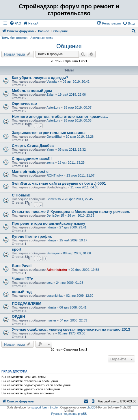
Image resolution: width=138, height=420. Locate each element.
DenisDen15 (55, 215)
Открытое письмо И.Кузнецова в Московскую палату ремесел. (71, 211)
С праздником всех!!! (32, 158)
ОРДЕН (18, 316)
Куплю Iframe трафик (32, 236)
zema (50, 162)
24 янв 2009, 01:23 (69, 282)
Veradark (52, 81)
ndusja (51, 227)
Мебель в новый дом (32, 90)
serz (49, 282)
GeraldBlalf (54, 136)
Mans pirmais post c (30, 171)
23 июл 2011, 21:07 (80, 175)
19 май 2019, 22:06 (72, 94)
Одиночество (24, 103)
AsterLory (53, 107)
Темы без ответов (14, 37)
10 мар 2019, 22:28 (80, 136)
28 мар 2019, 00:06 (78, 120)
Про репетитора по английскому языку (48, 223)
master (51, 320)
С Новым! (21, 195)
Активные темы (41, 37)
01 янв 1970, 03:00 (71, 333)
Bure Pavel (21, 266)
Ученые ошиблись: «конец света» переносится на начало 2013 (71, 329)
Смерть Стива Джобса (33, 145)
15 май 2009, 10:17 (73, 240)
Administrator (56, 269)
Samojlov (52, 253)
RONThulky (54, 175)
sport (16, 249)
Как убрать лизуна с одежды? (40, 77)
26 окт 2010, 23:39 (81, 215)
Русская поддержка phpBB (69, 413)
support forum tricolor (45, 407)
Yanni (50, 149)
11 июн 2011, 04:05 (84, 187)
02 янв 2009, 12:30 (79, 295)
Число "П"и (22, 279)
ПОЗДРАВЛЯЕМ (26, 303)
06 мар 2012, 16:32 (72, 149)
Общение (69, 46)
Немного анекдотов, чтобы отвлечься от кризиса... (60, 116)
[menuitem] (15, 23)
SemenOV (53, 199)
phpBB (91, 407)
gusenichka (54, 295)
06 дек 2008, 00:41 (73, 307)
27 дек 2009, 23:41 (73, 227)
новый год (22, 292)
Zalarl (50, 94)
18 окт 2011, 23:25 (71, 162)
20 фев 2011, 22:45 (79, 199)
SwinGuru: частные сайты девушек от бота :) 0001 (59, 183)
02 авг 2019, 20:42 (76, 81)
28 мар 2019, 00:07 (78, 107)
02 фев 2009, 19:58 (85, 269)
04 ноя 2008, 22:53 (73, 320)
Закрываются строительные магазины (48, 132)
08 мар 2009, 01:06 (77, 253)
